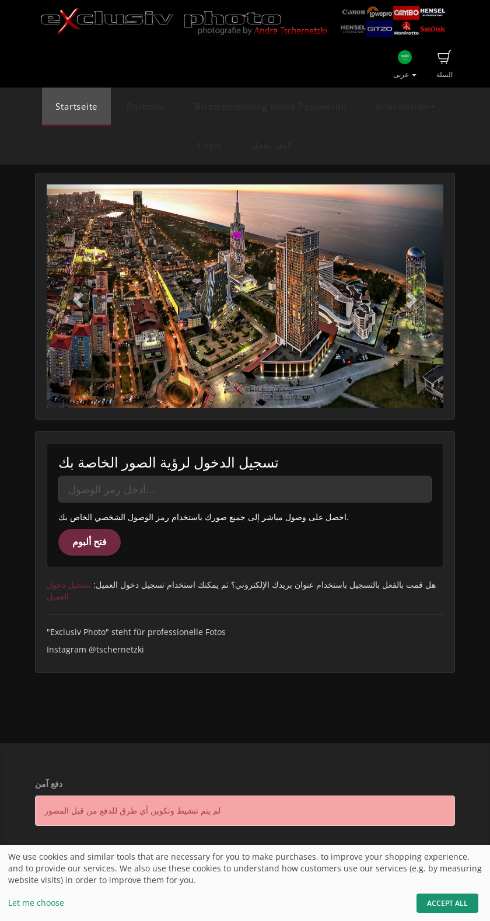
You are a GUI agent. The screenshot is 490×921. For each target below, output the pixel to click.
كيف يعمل (271, 145)
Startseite (76, 106)
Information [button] (405, 106)
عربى (404, 64)
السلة (444, 64)
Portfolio (146, 106)
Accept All (447, 903)
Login (210, 145)
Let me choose (36, 902)
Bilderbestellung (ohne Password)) (270, 106)
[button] (76, 296)
